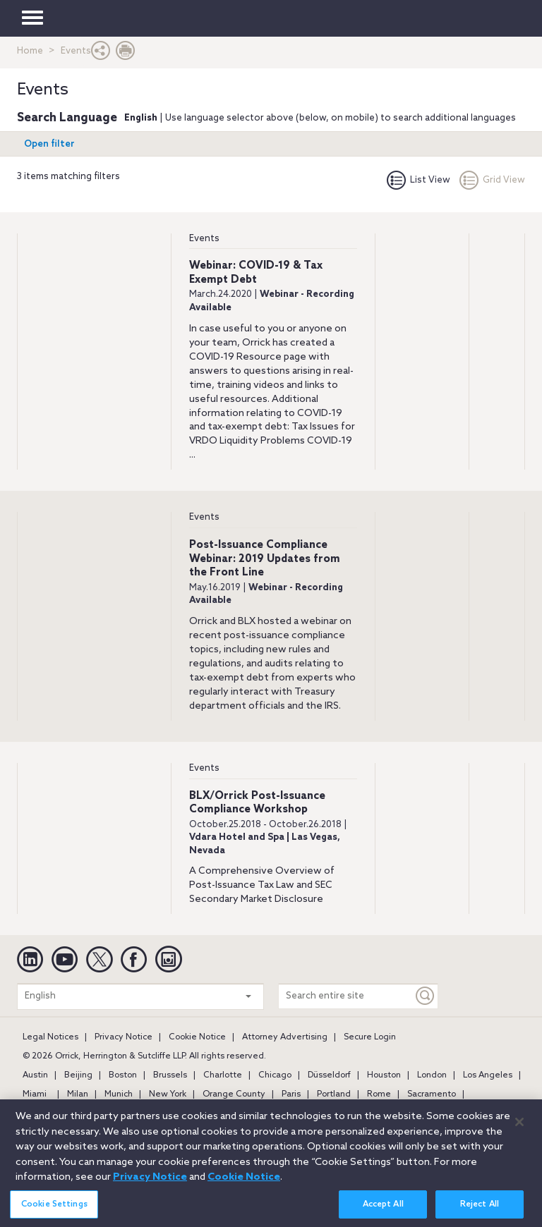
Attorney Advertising (284, 1037)
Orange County (234, 1094)
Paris (291, 1094)
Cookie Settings (54, 1210)
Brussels (170, 1075)
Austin (35, 1075)
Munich (118, 1094)
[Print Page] (126, 54)
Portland (334, 1094)
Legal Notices (50, 1037)
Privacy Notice (123, 1037)
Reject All (479, 1210)
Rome (379, 1094)
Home (30, 51)
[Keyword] (425, 996)
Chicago (274, 1075)
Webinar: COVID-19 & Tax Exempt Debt (256, 273)
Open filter (49, 144)
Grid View (492, 180)
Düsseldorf (329, 1075)
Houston (384, 1075)
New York (167, 1094)
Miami (35, 1094)
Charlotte (222, 1075)
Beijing (78, 1075)
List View (418, 180)
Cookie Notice (197, 1037)
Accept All (383, 1210)
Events (204, 238)
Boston (123, 1075)
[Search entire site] (346, 996)
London (432, 1075)
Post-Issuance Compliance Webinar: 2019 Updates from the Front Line (264, 559)
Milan (77, 1094)
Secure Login (370, 1037)
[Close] (519, 1128)
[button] (101, 54)
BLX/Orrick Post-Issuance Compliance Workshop (257, 803)
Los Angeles (487, 1075)
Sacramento (431, 1094)
